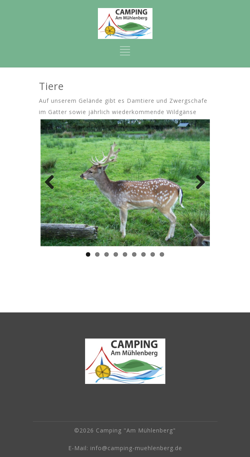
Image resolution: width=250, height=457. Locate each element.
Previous (53, 183)
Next (198, 183)
